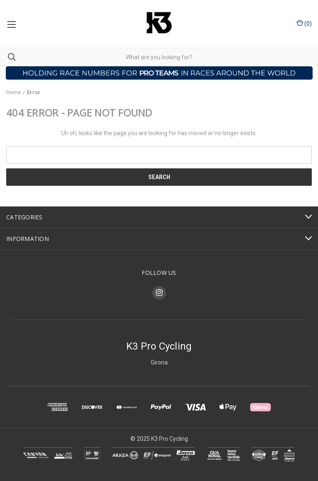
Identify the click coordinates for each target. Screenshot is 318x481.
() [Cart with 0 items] (304, 23)
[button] (159, 73)
